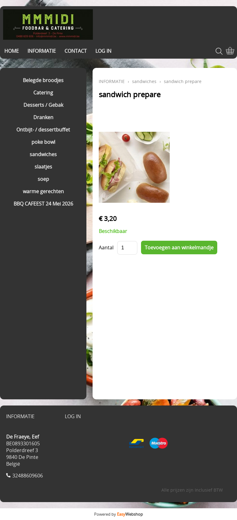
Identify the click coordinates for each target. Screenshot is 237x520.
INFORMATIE (41, 51)
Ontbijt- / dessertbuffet (43, 129)
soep (43, 179)
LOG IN (103, 51)
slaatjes (43, 166)
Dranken (43, 117)
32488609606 (27, 475)
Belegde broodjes (43, 80)
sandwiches (43, 154)
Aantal (106, 247)
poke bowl (43, 142)
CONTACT (75, 51)
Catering (43, 92)
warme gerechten (43, 191)
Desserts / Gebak (43, 105)
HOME (11, 51)
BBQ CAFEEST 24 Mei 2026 (43, 203)
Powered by (118, 514)
